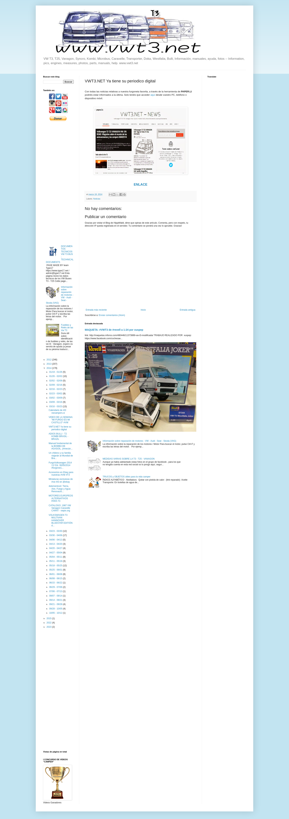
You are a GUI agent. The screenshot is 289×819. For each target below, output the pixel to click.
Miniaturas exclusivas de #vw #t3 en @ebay (61, 480)
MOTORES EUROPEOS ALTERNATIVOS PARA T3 (61, 498)
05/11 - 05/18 (56, 561)
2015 (49, 618)
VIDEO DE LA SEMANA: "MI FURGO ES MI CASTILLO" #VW (61, 420)
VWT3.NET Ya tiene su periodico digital (60, 428)
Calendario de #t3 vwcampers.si (57, 411)
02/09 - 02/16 (56, 385)
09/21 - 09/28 (56, 604)
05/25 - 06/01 (56, 569)
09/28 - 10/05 (56, 608)
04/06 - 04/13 (56, 539)
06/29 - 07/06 (56, 587)
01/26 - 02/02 (56, 376)
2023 (49, 627)
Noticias (96, 199)
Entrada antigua (187, 310)
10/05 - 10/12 (56, 613)
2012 (49, 359)
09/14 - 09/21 (56, 600)
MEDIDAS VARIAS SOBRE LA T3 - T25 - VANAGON (129, 459)
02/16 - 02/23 (56, 389)
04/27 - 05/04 (56, 552)
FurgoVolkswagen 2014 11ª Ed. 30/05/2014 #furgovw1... (60, 465)
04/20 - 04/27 (56, 548)
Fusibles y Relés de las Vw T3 (67, 328)
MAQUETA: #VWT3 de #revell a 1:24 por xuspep (114, 329)
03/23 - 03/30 (56, 531)
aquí (153, 94)
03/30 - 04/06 (56, 535)
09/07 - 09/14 (56, 595)
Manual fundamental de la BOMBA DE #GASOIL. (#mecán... (61, 446)
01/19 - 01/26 (56, 372)
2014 (49, 368)
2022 (49, 622)
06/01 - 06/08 (56, 574)
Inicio (143, 310)
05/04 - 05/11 (56, 557)
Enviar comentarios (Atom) (112, 315)
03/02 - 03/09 (56, 398)
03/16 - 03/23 (56, 406)
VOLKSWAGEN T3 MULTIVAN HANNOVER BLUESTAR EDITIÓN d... (60, 520)
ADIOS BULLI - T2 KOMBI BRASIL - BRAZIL (58, 436)
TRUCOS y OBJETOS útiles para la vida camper (126, 476)
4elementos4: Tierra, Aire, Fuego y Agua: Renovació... (60, 489)
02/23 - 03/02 (56, 393)
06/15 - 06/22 (56, 582)
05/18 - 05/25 (56, 565)
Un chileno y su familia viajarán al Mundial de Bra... (61, 456)
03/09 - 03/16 (56, 402)
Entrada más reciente (96, 310)
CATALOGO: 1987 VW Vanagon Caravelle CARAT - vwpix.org (60, 508)
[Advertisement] (58, 182)
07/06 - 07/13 (56, 591)
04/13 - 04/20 (56, 544)
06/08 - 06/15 (56, 578)
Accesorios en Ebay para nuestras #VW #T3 (61, 473)
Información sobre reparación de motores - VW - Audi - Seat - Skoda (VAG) (139, 441)
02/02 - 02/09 (56, 380)
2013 (49, 364)
